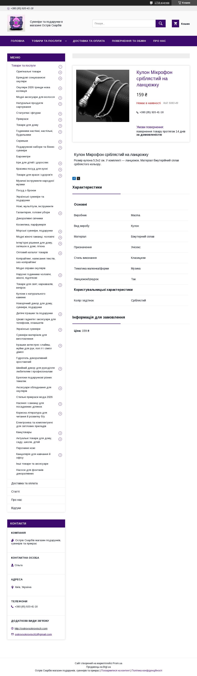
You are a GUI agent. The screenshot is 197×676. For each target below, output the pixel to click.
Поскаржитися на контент (115, 670)
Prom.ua (117, 663)
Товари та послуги (47, 40)
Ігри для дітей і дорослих (32, 162)
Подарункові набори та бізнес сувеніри (35, 148)
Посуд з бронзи (26, 190)
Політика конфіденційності (147, 670)
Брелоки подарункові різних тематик (34, 379)
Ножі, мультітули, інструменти (34, 206)
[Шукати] (161, 23)
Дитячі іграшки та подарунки (34, 313)
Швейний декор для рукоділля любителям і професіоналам (35, 369)
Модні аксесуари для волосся (35, 96)
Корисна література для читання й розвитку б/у (31, 414)
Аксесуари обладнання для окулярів (33, 389)
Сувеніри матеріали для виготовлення (31, 336)
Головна (17, 40)
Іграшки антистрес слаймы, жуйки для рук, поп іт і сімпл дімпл (34, 348)
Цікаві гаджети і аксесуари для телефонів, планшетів (36, 321)
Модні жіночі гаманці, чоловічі (35, 236)
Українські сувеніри (28, 328)
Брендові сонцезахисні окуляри (30, 79)
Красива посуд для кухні (32, 168)
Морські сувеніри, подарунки (34, 230)
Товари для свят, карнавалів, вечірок (34, 286)
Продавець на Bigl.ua (98, 667)
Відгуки (39, 51)
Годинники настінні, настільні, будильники (34, 132)
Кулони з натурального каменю (30, 295)
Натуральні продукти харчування (29, 104)
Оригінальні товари (28, 71)
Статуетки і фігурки (28, 112)
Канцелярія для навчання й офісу (33, 456)
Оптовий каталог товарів (32, 252)
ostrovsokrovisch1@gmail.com (33, 634)
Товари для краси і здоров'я (34, 174)
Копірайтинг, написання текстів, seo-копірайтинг (35, 260)
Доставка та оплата (89, 40)
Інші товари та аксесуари (32, 463)
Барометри (23, 156)
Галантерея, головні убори (33, 212)
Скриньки (22, 140)
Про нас (159, 40)
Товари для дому (27, 124)
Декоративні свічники (29, 218)
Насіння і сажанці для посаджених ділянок (30, 405)
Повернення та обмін (129, 40)
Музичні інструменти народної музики (35, 182)
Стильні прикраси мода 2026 (34, 396)
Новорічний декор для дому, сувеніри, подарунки (34, 305)
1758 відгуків (162, 2)
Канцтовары (24, 432)
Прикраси (22, 118)
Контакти (18, 51)
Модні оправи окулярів (30, 268)
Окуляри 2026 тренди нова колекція (33, 89)
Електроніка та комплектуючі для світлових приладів (34, 424)
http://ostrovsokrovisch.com (31, 628)
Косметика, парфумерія (31, 224)
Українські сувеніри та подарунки (30, 198)
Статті (15, 491)
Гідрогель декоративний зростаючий (31, 359)
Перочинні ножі (25, 448)
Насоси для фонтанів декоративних (29, 471)
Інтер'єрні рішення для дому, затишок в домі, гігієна (34, 244)
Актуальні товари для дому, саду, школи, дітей (34, 440)
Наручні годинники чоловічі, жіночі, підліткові (33, 276)
